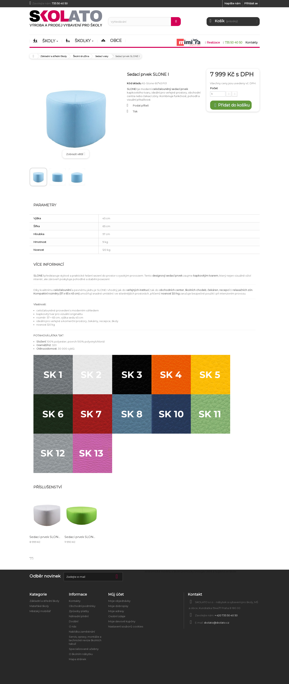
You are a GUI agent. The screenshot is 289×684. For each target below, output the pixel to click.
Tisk (135, 111)
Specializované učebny (84, 649)
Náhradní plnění (79, 616)
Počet (214, 88)
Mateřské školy (39, 606)
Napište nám (232, 3)
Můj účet (116, 594)
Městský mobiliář (40, 611)
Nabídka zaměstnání (82, 631)
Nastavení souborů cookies (125, 626)
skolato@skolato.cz (216, 622)
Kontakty (74, 601)
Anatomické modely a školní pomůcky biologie (175, 571)
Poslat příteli (141, 105)
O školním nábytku (81, 654)
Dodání (73, 621)
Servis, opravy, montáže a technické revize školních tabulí (85, 640)
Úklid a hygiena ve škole (221, 571)
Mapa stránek (77, 659)
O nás (72, 626)
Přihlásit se (251, 3)
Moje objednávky (119, 601)
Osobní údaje (116, 616)
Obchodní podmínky (82, 606)
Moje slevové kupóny (121, 621)
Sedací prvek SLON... (45, 537)
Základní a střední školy (44, 601)
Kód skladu (134, 83)
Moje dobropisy (118, 606)
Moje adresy (116, 611)
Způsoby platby (79, 611)
